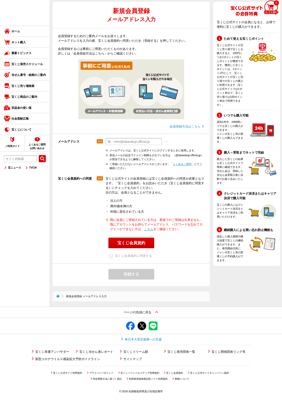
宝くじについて (21, 129)
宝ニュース (14, 167)
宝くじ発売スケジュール (27, 64)
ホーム (15, 31)
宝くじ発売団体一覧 (181, 351)
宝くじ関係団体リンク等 (228, 351)
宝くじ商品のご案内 (24, 96)
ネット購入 (18, 42)
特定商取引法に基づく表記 (107, 378)
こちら (148, 229)
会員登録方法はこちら (185, 126)
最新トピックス (21, 53)
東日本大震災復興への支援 (143, 339)
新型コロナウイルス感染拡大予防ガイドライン (67, 359)
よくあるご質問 (182, 164)
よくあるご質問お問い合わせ (37, 146)
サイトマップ (132, 359)
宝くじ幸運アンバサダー (52, 351)
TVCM (33, 167)
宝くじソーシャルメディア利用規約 (140, 373)
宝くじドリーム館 (135, 351)
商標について (182, 378)
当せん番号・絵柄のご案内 (28, 75)
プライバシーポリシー (101, 373)
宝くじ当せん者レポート (96, 351)
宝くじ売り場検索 (22, 86)
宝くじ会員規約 (174, 373)
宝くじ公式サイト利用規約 (67, 373)
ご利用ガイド (12, 146)
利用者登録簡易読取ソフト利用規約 (148, 378)
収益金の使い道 (21, 107)
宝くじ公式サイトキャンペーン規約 (209, 373)
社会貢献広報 (20, 118)
